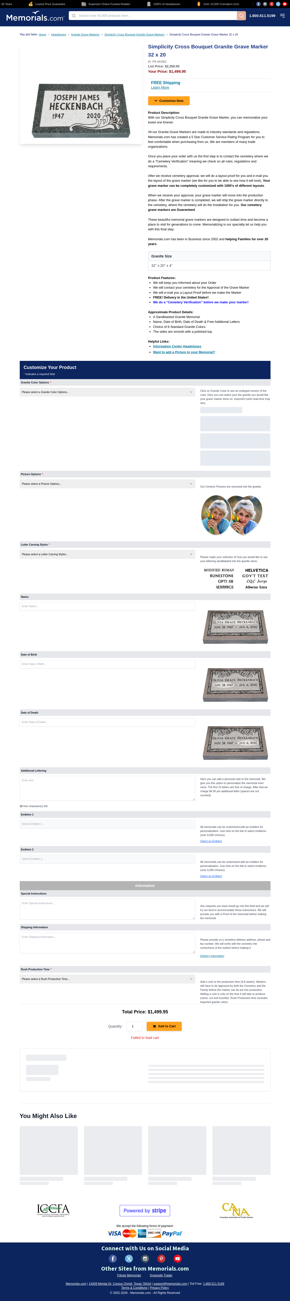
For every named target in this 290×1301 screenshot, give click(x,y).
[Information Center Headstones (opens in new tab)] (177, 346)
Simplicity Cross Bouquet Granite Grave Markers (134, 34)
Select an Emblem (211, 841)
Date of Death (29, 712)
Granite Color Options (36, 382)
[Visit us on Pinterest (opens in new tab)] (271, 4)
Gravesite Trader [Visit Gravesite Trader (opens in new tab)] (161, 1275)
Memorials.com (76, 1284)
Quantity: (115, 1026)
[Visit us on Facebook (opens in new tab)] (258, 4)
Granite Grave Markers (85, 34)
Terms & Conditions (134, 1288)
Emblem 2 (27, 849)
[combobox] (153, 15)
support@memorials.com (170, 1284)
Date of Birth (29, 654)
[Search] (241, 15)
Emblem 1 (27, 814)
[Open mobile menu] (282, 16)
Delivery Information (212, 955)
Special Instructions (34, 893)
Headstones (58, 34)
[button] (107, 824)
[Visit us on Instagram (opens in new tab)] (265, 4)
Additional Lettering (34, 770)
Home (42, 34)
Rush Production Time (36, 969)
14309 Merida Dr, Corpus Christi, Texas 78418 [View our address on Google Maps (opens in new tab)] (120, 1284)
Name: (25, 596)
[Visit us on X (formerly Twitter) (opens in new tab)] (129, 1259)
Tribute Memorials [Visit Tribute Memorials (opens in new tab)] (129, 1275)
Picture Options (32, 474)
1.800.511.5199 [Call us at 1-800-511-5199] (262, 16)
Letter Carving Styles (35, 544)
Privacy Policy (159, 1288)
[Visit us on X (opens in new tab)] (278, 4)
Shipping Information (34, 927)
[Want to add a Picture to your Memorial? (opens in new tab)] (184, 352)
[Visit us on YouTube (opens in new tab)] (284, 4)
